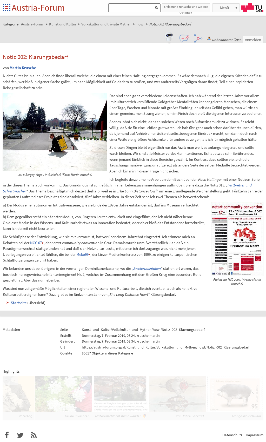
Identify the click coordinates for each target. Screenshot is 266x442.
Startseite (7, 7)
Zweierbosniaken (147, 268)
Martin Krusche (23, 67)
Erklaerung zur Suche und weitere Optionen (186, 8)
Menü (224, 7)
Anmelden (253, 39)
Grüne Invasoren (77, 416)
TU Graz (252, 7)
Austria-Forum (38, 7)
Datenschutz (232, 434)
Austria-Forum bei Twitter (20, 435)
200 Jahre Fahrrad (190, 416)
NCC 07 (36, 242)
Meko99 (82, 254)
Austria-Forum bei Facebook (7, 435)
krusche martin (148, 335)
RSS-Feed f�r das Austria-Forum (34, 435)
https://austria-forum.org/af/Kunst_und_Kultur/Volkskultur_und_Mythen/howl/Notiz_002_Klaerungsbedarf (165, 347)
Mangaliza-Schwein (246, 416)
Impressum (254, 434)
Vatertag (25, 416)
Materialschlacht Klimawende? (118, 416)
